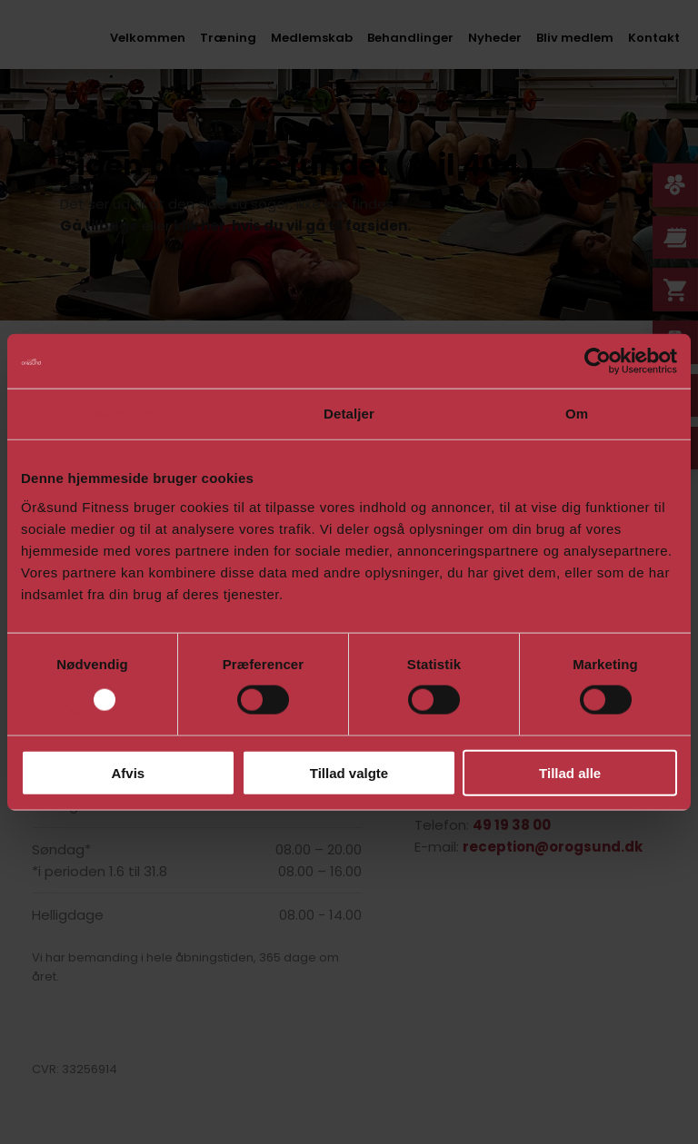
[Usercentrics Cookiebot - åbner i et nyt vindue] (597, 361)
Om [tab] (576, 413)
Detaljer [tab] (349, 413)
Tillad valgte (349, 772)
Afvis (128, 772)
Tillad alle (570, 772)
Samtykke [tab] (121, 413)
